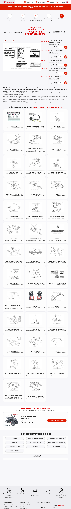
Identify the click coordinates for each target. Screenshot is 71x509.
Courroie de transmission (35, 438)
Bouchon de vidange (35, 442)
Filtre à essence (14, 450)
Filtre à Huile (56, 446)
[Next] (48, 32)
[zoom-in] (13, 41)
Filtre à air (35, 446)
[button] (67, 27)
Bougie (15, 438)
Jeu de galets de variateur (56, 438)
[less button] (59, 47)
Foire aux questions (9, 505)
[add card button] (65, 47)
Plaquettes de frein (14, 446)
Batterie (14, 442)
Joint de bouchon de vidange (56, 442)
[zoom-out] (5, 41)
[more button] (63, 47)
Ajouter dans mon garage (57, 420)
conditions (38, 7)
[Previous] (22, 32)
